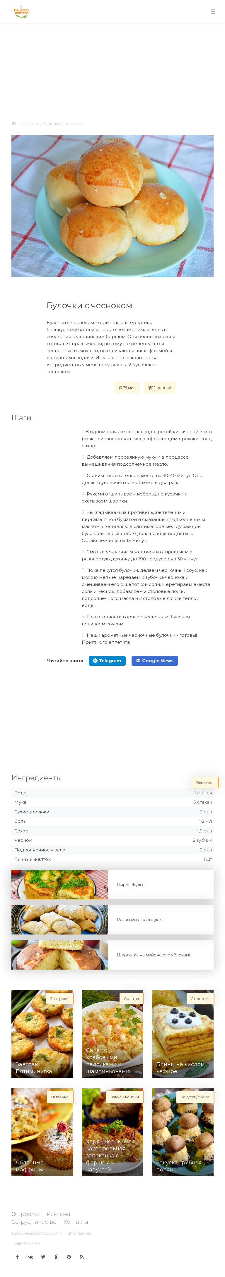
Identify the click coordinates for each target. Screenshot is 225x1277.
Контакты (76, 1222)
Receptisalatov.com (41, 1233)
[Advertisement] (112, 71)
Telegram (107, 660)
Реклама (58, 1214)
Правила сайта (25, 1243)
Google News (155, 660)
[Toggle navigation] (213, 12)
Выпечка (29, 123)
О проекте (25, 1214)
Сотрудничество (34, 1222)
